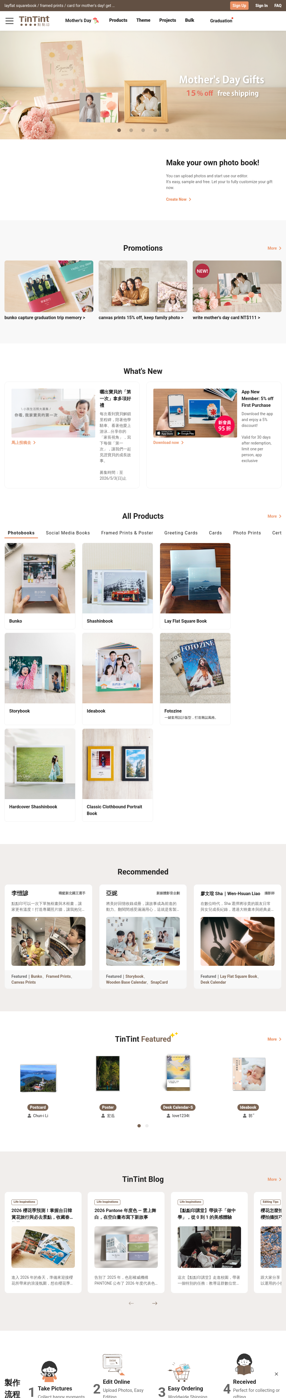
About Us (116, 1339)
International (267, 1389)
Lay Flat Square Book (238, 867)
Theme (143, 20)
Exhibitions (14, 1347)
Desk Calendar (213, 873)
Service (82, 1347)
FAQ (278, 5)
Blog (112, 1347)
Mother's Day (82, 20)
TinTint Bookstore (148, 1339)
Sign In (261, 5)
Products (118, 20)
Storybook (134, 867)
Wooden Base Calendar (126, 873)
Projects (167, 20)
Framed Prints (58, 867)
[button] (38, 967)
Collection (13, 1339)
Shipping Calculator (50, 1339)
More (275, 248)
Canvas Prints (23, 873)
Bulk (189, 20)
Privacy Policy (88, 1355)
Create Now (178, 199)
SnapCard (159, 873)
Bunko (36, 867)
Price (36, 1347)
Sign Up (239, 5)
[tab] (118, 21)
